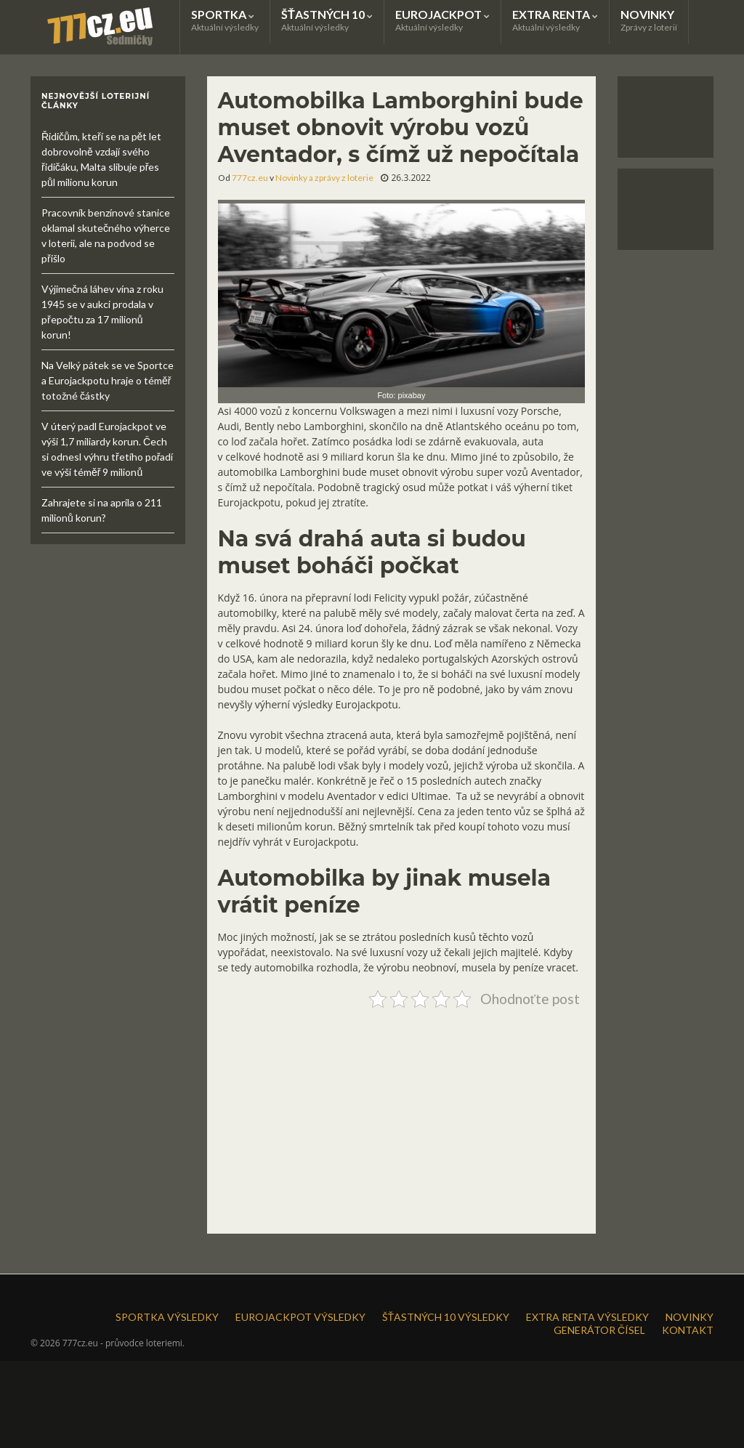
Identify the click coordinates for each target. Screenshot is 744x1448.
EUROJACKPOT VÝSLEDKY (300, 1317)
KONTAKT (687, 1330)
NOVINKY (648, 20)
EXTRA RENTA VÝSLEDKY (587, 1317)
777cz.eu (250, 177)
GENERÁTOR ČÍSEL (599, 1330)
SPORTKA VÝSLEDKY (167, 1317)
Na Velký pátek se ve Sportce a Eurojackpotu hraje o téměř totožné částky (107, 380)
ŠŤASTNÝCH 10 (327, 20)
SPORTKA (225, 20)
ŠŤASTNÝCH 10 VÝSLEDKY (445, 1317)
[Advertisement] (402, 1115)
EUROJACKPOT (442, 20)
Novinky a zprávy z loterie (324, 177)
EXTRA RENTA (555, 20)
